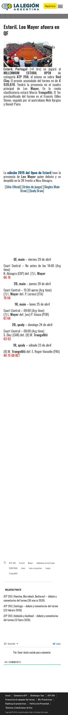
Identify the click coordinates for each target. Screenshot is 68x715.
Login (56, 643)
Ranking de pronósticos (15, 703)
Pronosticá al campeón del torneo (20, 699)
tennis (48, 568)
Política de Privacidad (39, 703)
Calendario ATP (20, 695)
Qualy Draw (36, 190)
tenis (23, 568)
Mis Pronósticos (45, 699)
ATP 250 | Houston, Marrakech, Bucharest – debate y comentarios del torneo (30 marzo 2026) (30, 598)
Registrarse (50, 6)
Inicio (7, 695)
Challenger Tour (37, 695)
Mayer (30, 563)
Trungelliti (13, 573)
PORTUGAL (13, 568)
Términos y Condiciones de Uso (18, 707)
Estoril (21, 563)
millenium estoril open (45, 563)
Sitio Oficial (13, 186)
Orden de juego (32, 186)
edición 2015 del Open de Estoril (29, 172)
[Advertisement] (30, 138)
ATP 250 (12, 563)
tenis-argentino (35, 568)
